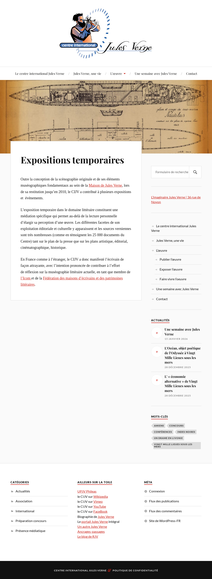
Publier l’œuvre (170, 259)
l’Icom (26, 278)
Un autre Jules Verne (92, 526)
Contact (191, 73)
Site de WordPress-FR (165, 521)
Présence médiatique (30, 531)
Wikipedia (100, 496)
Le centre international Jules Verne (39, 73)
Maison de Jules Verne (105, 185)
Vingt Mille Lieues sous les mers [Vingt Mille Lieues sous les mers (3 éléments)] (173, 445)
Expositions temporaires (72, 160)
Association (24, 501)
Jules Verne (106, 517)
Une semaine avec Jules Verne (156, 73)
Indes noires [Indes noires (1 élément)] (186, 431)
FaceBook (100, 511)
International (25, 511)
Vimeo (98, 501)
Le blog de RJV (87, 536)
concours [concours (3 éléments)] (176, 425)
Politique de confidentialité (135, 570)
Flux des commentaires (165, 511)
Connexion (157, 491)
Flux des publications (164, 501)
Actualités (23, 491)
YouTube (99, 506)
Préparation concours (31, 521)
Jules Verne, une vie (87, 73)
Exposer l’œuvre (171, 269)
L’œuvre (116, 73)
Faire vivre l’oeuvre (173, 279)
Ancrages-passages (91, 531)
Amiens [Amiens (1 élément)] (159, 425)
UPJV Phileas (86, 491)
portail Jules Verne (94, 521)
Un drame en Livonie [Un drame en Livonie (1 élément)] (168, 438)
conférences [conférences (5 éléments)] (163, 431)
